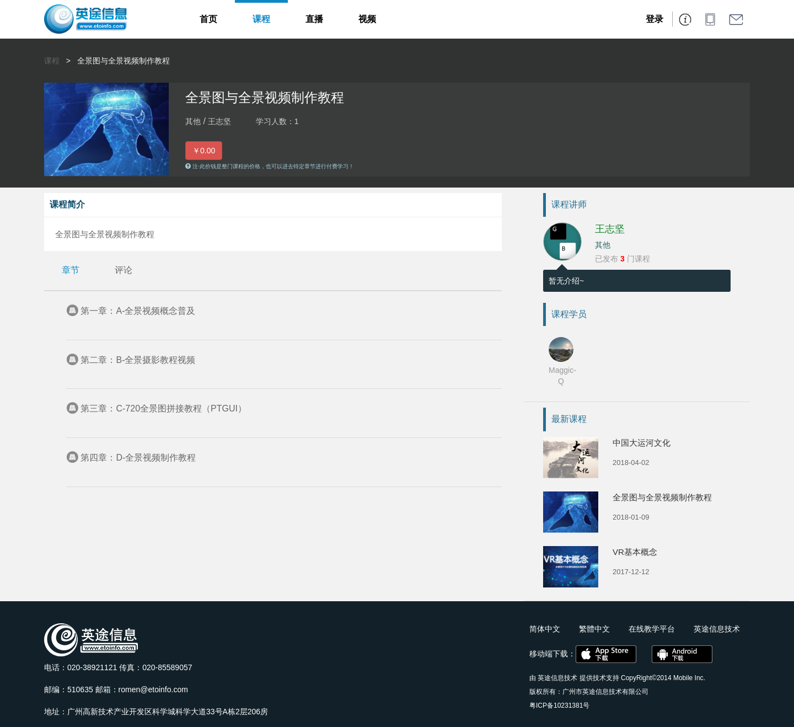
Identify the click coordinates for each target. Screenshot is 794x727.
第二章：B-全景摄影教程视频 (138, 360)
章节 (70, 270)
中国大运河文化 (641, 442)
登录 (654, 19)
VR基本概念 (635, 552)
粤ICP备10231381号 (559, 705)
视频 (367, 19)
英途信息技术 (557, 678)
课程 (261, 19)
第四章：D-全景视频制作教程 (138, 457)
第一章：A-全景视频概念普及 (138, 311)
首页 (208, 19)
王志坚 (610, 228)
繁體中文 (594, 628)
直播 (314, 19)
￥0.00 (203, 150)
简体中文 (544, 628)
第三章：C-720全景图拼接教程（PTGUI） (163, 408)
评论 (123, 270)
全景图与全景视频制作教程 (123, 60)
